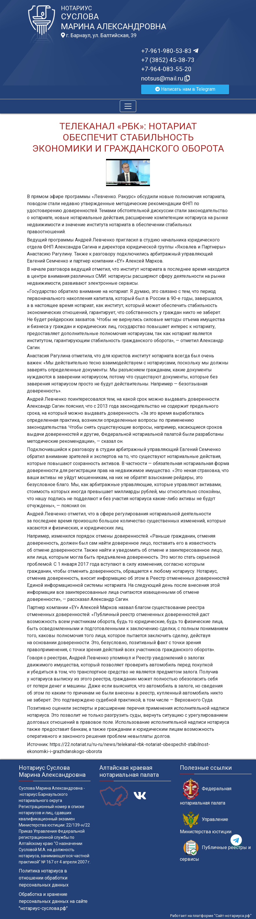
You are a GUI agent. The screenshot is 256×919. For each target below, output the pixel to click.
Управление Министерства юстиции (205, 822)
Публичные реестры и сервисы (215, 851)
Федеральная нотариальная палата (205, 792)
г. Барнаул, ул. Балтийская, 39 (98, 35)
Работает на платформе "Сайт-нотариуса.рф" (211, 915)
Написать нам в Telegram (185, 89)
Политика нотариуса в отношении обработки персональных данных (44, 878)
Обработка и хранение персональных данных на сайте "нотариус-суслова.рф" (53, 901)
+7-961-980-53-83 (169, 50)
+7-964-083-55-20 (166, 69)
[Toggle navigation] (128, 106)
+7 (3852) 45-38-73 (167, 60)
